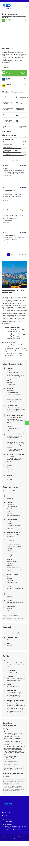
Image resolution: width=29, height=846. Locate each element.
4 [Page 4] (16, 254)
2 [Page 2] (11, 254)
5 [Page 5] (19, 254)
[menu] (26, 6)
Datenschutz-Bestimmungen (9, 838)
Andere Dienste (6, 131)
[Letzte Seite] (25, 254)
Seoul (3, 12)
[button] (3, 33)
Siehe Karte (14, 844)
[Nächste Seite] (22, 254)
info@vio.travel (8, 824)
